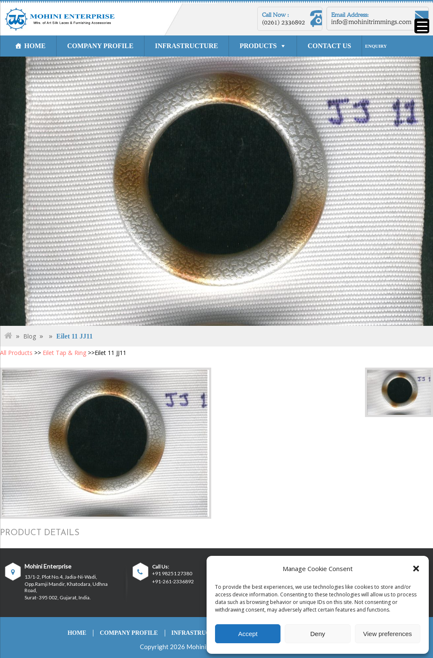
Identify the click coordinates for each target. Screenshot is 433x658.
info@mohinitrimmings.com (371, 22)
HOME (35, 45)
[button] (416, 568)
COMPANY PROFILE (100, 45)
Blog (29, 336)
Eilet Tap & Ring (64, 353)
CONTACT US (329, 45)
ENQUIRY (376, 46)
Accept (248, 633)
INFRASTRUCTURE (186, 45)
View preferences (387, 633)
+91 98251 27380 (172, 574)
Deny (317, 633)
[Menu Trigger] (421, 26)
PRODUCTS (258, 45)
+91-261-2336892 (173, 582)
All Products (16, 353)
